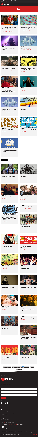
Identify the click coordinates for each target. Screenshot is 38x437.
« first (4, 367)
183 (20, 367)
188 (33, 367)
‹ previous (8, 367)
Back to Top (35, 434)
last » (21, 369)
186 (28, 367)
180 (13, 367)
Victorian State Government (12, 424)
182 (17, 367)
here (4, 422)
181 (15, 367)
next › (17, 369)
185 (25, 367)
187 (30, 367)
